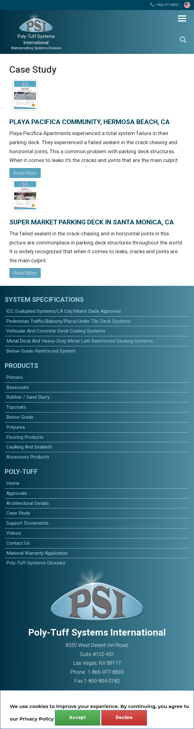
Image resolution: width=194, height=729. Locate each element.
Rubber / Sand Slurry (28, 397)
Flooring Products (25, 437)
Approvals (16, 493)
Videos (13, 533)
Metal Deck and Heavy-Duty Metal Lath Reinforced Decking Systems (79, 341)
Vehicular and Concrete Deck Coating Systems (55, 331)
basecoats (17, 387)
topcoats (16, 407)
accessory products (27, 457)
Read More (25, 173)
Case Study (18, 513)
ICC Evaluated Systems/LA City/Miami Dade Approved (63, 311)
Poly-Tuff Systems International (36, 42)
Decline (124, 717)
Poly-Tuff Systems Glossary (35, 563)
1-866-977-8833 (164, 5)
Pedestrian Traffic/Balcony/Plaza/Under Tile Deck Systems (68, 321)
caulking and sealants (29, 447)
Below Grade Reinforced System (41, 351)
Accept (77, 717)
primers (14, 377)
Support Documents (27, 523)
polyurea (15, 427)
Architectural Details (27, 503)
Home (12, 483)
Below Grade (20, 417)
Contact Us (18, 543)
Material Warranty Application (37, 553)
